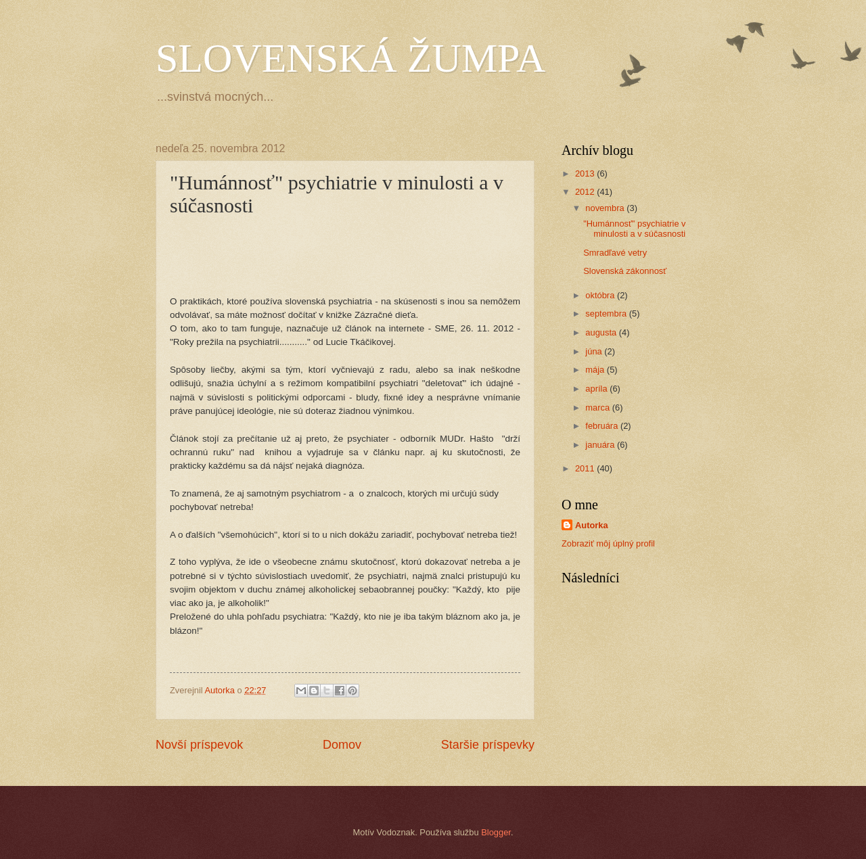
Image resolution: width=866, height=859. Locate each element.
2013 (586, 173)
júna (594, 351)
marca (598, 407)
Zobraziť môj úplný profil (608, 543)
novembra (605, 208)
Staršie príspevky (487, 744)
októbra (601, 295)
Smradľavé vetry (615, 253)
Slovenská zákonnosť (624, 271)
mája (595, 370)
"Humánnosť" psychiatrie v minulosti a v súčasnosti (634, 228)
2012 (586, 192)
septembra (607, 313)
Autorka (591, 525)
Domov (342, 744)
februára (602, 426)
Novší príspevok (199, 744)
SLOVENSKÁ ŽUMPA (350, 58)
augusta (601, 332)
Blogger (496, 832)
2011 (586, 468)
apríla (597, 389)
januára (601, 445)
